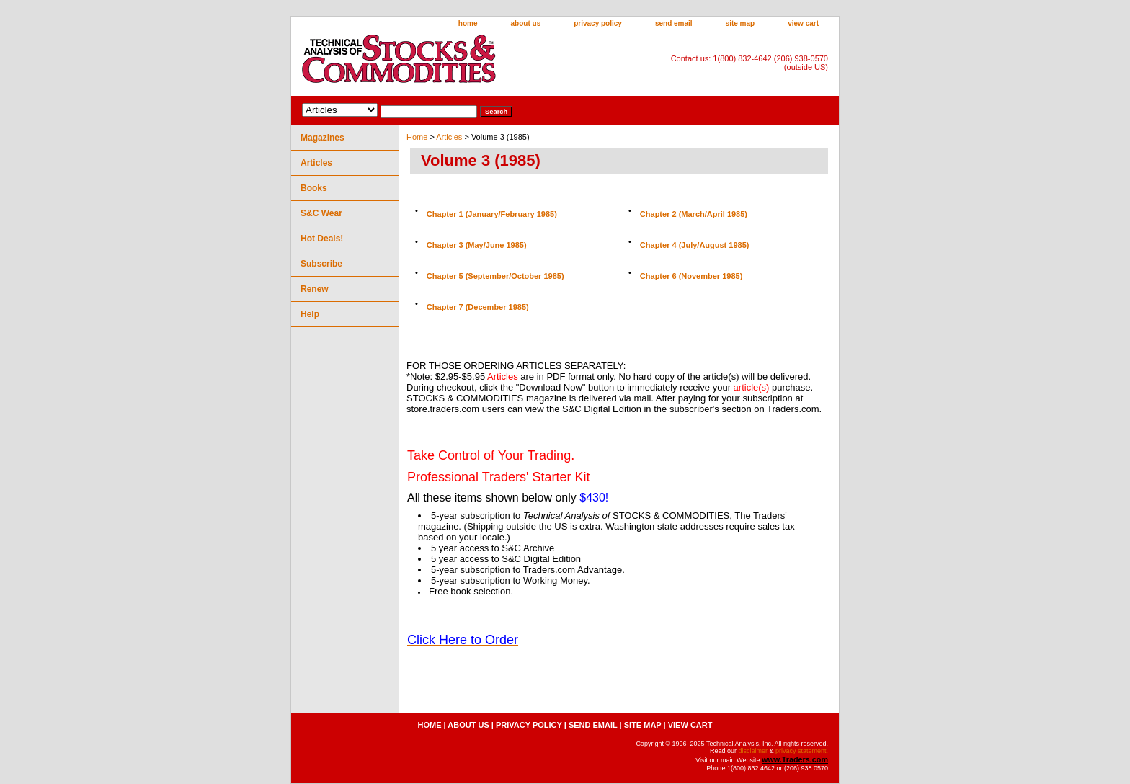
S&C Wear (321, 213)
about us (526, 23)
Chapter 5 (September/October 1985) (495, 276)
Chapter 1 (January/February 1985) (492, 214)
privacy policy (598, 23)
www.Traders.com (795, 759)
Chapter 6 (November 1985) (691, 276)
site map (740, 23)
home (468, 23)
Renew (315, 289)
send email (674, 23)
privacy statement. (801, 750)
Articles (449, 137)
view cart (803, 23)
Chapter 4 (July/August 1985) (694, 245)
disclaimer (753, 750)
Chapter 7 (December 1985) (478, 307)
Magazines (322, 138)
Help (310, 314)
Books (314, 188)
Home (416, 137)
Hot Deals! (322, 238)
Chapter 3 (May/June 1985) (477, 245)
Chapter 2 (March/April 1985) (693, 214)
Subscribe (321, 264)
